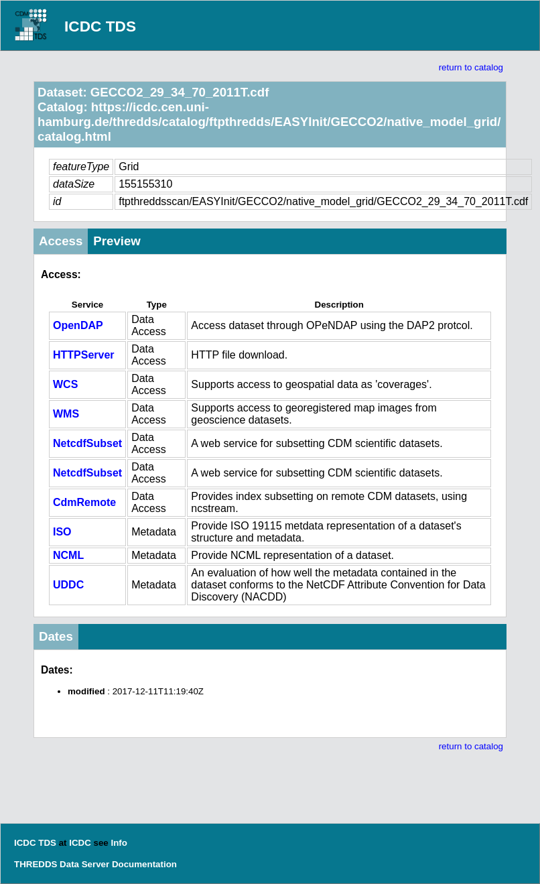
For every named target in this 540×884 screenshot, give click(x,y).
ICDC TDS (100, 26)
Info (119, 843)
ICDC (80, 843)
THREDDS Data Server (61, 864)
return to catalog (471, 67)
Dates (56, 636)
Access (60, 241)
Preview (117, 241)
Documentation (144, 864)
